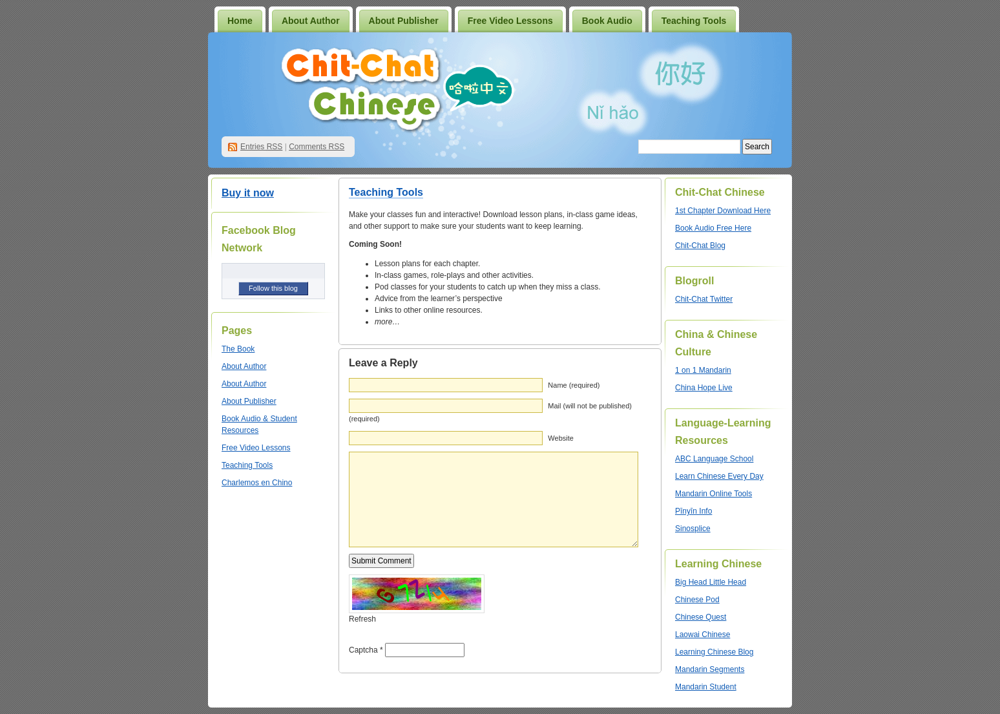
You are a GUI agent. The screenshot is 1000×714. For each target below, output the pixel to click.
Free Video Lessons (510, 21)
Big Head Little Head (710, 582)
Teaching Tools (694, 21)
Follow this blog (273, 288)
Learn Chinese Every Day (719, 476)
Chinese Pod (697, 599)
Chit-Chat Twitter (704, 299)
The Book (238, 348)
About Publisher (404, 21)
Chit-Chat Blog (700, 245)
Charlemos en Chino (257, 482)
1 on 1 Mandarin (703, 370)
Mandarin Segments (709, 669)
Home (240, 21)
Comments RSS (316, 146)
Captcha (363, 650)
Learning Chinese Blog (714, 651)
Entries (261, 146)
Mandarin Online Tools (713, 493)
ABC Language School (714, 458)
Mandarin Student (705, 686)
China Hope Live (704, 387)
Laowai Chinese (702, 634)
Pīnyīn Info (693, 511)
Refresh (362, 619)
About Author (311, 21)
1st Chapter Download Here (723, 210)
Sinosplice (693, 528)
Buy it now (248, 192)
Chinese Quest (700, 617)
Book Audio (607, 21)
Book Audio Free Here (713, 228)
